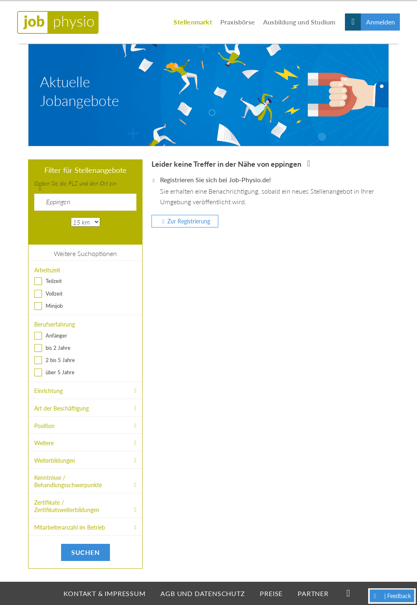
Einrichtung (48, 390)
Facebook (348, 593)
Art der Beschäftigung (61, 408)
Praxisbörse (237, 22)
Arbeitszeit (47, 270)
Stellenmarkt (192, 22)
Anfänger (56, 335)
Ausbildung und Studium (299, 22)
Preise (271, 593)
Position (44, 425)
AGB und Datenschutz (202, 593)
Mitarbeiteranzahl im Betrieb (69, 527)
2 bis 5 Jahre (60, 360)
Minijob (54, 305)
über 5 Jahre (60, 372)
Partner (313, 593)
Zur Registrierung (188, 221)
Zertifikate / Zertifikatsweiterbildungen (66, 506)
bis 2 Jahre (58, 347)
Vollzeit (54, 293)
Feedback (399, 595)
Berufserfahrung (54, 324)
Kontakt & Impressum (104, 593)
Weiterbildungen (54, 460)
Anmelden (380, 22)
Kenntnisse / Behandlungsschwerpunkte (68, 481)
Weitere (44, 442)
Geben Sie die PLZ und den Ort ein (75, 183)
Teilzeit (54, 281)
